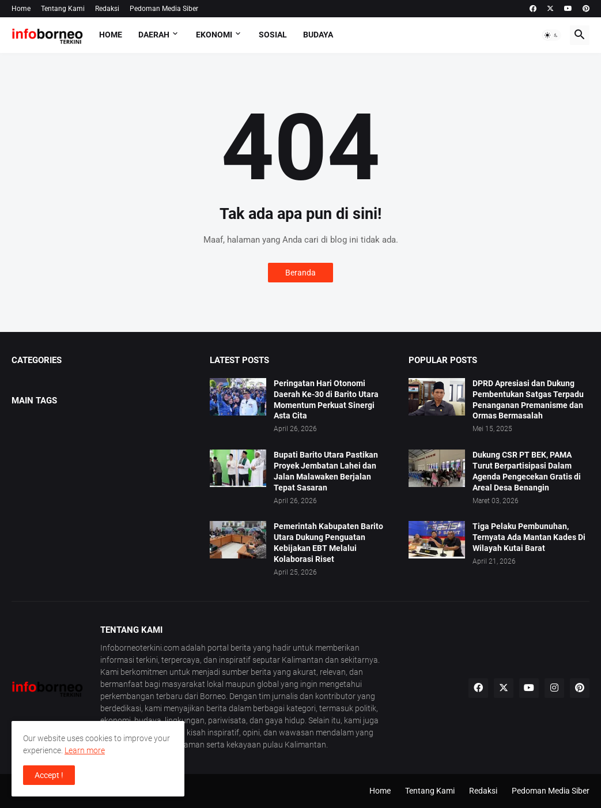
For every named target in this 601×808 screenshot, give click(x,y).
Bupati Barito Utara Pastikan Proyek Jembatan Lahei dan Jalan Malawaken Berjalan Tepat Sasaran (326, 471)
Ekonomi (214, 34)
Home (21, 9)
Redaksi (107, 9)
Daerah (153, 34)
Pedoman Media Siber (164, 9)
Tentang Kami (63, 9)
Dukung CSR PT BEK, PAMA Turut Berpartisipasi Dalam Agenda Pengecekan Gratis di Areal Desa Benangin (527, 471)
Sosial (273, 34)
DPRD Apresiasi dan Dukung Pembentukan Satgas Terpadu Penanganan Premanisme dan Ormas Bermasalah (528, 400)
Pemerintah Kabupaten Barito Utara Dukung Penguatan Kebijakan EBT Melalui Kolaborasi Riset (328, 543)
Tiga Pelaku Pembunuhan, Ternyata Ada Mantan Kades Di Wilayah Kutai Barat (529, 537)
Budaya (318, 34)
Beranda (300, 272)
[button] (551, 35)
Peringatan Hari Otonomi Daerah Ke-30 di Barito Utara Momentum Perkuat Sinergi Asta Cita (326, 400)
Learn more (85, 750)
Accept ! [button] (49, 775)
